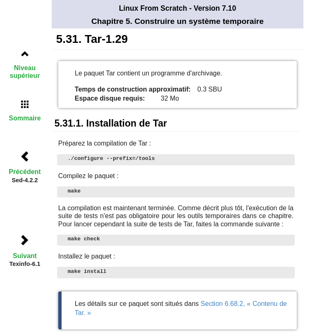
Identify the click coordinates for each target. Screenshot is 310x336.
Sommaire (25, 118)
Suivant (25, 255)
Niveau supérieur (25, 71)
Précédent (25, 171)
